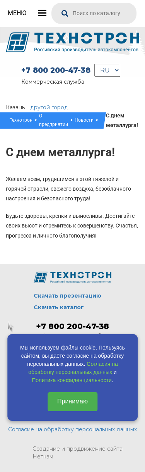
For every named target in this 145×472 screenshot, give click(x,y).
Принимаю (72, 401)
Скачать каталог (59, 307)
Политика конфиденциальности (72, 380)
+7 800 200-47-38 (55, 70)
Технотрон (21, 120)
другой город (49, 107)
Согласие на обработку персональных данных (72, 429)
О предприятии (53, 120)
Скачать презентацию (67, 295)
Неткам (42, 456)
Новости (84, 120)
